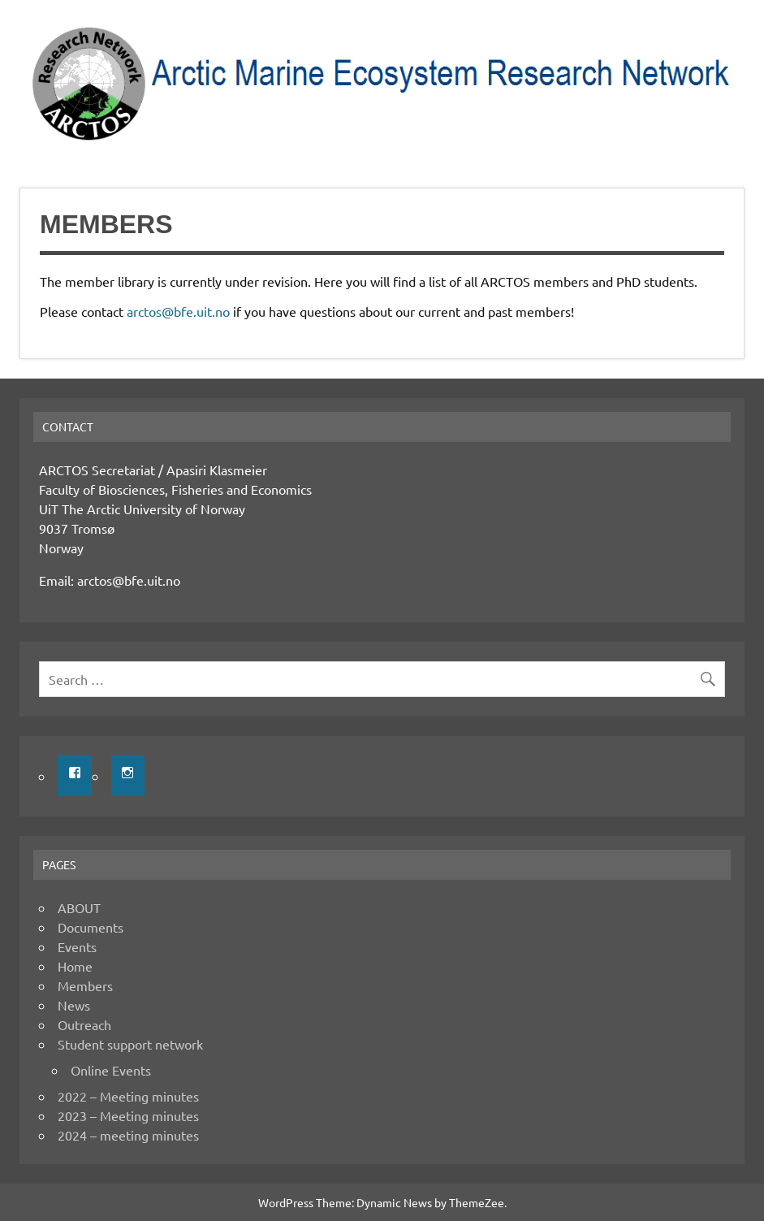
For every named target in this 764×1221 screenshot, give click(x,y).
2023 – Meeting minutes (128, 1115)
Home (75, 966)
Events (77, 946)
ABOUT (79, 907)
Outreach (84, 1024)
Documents (90, 927)
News (74, 1005)
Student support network (130, 1044)
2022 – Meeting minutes (128, 1096)
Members (85, 985)
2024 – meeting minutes (128, 1135)
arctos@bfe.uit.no (178, 311)
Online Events (111, 1070)
